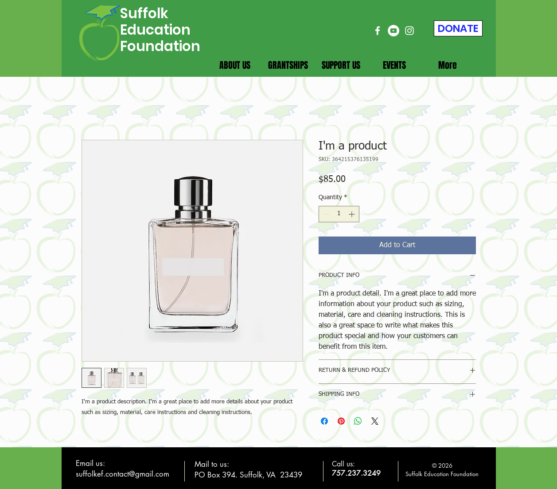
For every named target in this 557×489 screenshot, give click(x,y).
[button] (234, 65)
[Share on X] (375, 421)
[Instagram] (409, 30)
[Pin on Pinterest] (341, 421)
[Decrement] (325, 214)
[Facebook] (377, 30)
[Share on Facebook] (324, 421)
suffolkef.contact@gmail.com (122, 474)
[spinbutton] (339, 214)
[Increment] (352, 214)
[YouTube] (393, 30)
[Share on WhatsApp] (358, 421)
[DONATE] (458, 28)
